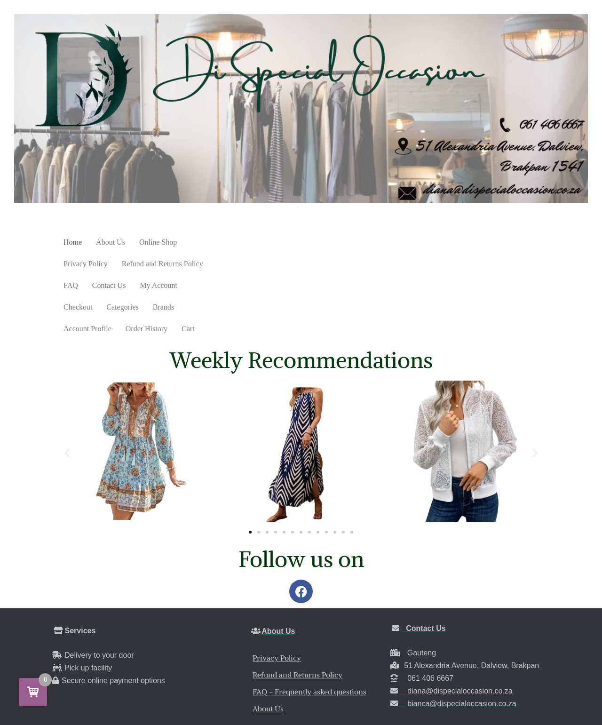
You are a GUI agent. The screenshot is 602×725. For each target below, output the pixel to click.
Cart (270, 264)
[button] (67, 388)
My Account (440, 242)
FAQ (352, 242)
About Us (110, 242)
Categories (79, 264)
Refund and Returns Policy (290, 242)
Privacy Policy (213, 242)
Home (72, 242)
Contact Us (390, 242)
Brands (120, 264)
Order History (228, 264)
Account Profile (169, 264)
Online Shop (158, 242)
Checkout (487, 242)
